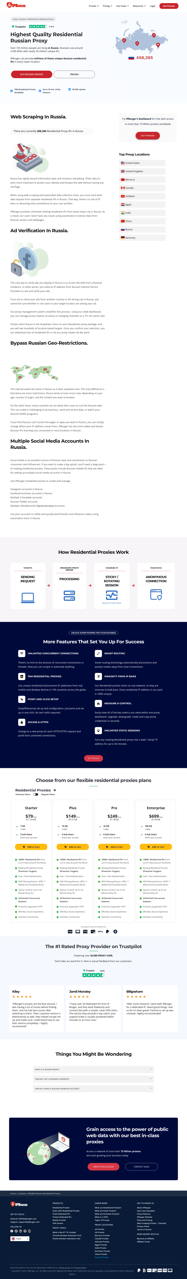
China (128, 221)
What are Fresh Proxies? (105, 1211)
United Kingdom (134, 171)
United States (132, 162)
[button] (93, 1069)
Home (15, 19)
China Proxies (101, 1254)
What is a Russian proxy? (47, 1069)
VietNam (130, 196)
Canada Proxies (102, 1238)
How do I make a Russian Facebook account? (57, 1088)
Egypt (128, 204)
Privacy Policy (143, 1226)
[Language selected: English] (19, 1238)
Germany (130, 237)
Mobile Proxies (59, 1220)
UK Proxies (99, 1232)
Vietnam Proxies (102, 1242)
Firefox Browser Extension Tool (66, 1238)
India (128, 212)
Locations (22, 19)
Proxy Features (143, 1214)
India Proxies (100, 1248)
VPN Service (58, 1223)
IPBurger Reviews (144, 1217)
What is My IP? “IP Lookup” (64, 1232)
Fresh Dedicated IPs (61, 1214)
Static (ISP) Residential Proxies (66, 1211)
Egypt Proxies (101, 1245)
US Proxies (99, 1229)
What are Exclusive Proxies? (107, 1214)
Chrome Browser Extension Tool (67, 1235)
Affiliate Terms (143, 1242)
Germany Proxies (102, 1251)
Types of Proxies (102, 1220)
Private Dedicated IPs (62, 1217)
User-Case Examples (146, 1211)
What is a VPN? (101, 1217)
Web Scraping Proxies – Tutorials (151, 1223)
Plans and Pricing (144, 1220)
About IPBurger (144, 1208)
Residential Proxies (61, 1208)
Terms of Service (144, 1229)
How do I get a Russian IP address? (52, 1079)
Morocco (130, 179)
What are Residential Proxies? (108, 1208)
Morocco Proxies (102, 1235)
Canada (129, 187)
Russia (128, 229)
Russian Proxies (102, 1257)
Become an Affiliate (145, 1238)
